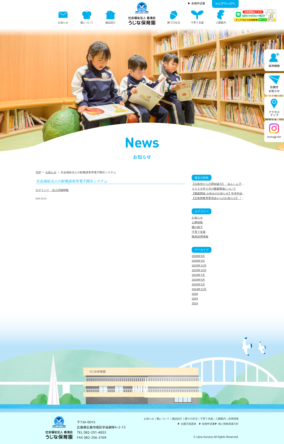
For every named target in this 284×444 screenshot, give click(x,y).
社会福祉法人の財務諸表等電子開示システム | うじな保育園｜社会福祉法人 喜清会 (142, 13)
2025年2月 (198, 284)
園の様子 (197, 227)
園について (163, 418)
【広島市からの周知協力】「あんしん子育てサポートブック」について (236, 184)
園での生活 (191, 418)
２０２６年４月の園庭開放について (214, 188)
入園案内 (221, 418)
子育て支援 (199, 231)
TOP (38, 172)
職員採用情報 (200, 236)
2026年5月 (198, 256)
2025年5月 (198, 279)
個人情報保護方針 (228, 423)
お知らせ (50, 172)
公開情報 (197, 222)
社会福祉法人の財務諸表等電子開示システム (71, 181)
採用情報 (233, 418)
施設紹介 (177, 418)
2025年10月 (199, 270)
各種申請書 (208, 423)
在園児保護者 (188, 423)
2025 (195, 298)
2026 (195, 294)
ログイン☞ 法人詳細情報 (52, 190)
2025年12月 (199, 265)
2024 (195, 303)
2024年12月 (199, 289)
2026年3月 (198, 260)
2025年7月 (198, 275)
